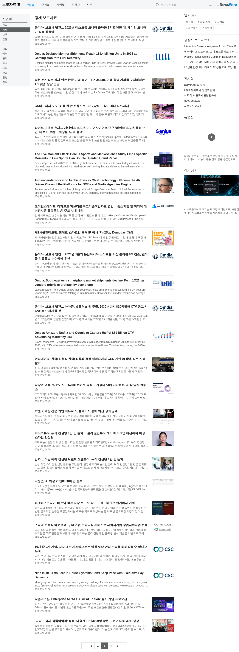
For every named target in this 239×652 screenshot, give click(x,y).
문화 (4, 58)
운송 (4, 63)
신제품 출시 (204, 22)
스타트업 (207, 28)
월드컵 (189, 22)
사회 (4, 67)
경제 (4, 29)
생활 (4, 48)
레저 (4, 53)
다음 (236, 191)
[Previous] (84, 645)
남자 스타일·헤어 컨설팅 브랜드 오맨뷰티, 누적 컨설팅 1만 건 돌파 (79, 459)
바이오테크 (192, 28)
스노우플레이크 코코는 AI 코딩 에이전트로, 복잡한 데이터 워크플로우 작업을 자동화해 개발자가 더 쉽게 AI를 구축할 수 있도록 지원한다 (211, 212)
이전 (187, 191)
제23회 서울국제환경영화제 (200, 95)
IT (3, 44)
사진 (89, 4)
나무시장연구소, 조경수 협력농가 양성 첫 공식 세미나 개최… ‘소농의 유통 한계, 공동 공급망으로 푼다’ (211, 159)
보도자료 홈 (11, 5)
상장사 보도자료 (195, 40)
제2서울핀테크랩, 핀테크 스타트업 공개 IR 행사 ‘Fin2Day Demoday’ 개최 (84, 232)
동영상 (189, 117)
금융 (4, 39)
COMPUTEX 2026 (194, 84)
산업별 (30, 4)
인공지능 (219, 22)
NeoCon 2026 (192, 100)
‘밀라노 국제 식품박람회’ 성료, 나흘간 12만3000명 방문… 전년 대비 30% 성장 (87, 621)
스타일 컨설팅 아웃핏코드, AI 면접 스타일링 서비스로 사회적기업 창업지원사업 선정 (91, 525)
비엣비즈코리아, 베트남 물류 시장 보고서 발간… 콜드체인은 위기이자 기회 (85, 503)
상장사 (76, 4)
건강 (4, 25)
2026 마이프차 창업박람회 (199, 90)
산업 (4, 72)
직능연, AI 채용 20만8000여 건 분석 (59, 481)
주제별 (45, 4)
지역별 (60, 4)
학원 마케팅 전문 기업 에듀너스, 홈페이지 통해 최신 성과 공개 (76, 411)
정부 (4, 82)
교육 (4, 34)
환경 (4, 77)
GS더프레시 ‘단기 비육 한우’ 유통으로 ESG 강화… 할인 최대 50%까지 (82, 106)
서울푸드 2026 (192, 105)
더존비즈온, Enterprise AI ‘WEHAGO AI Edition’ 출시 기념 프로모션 (81, 599)
